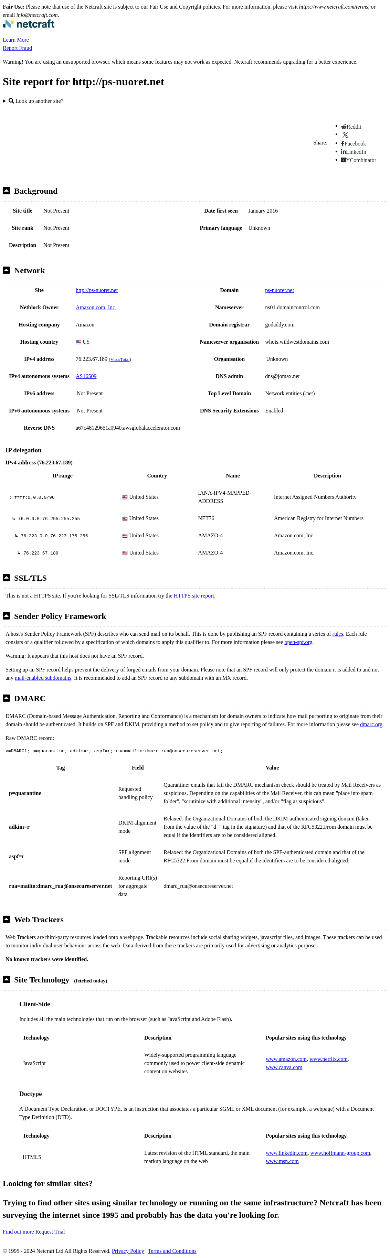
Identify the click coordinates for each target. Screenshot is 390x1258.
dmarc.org (371, 724)
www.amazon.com (286, 1059)
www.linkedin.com (287, 1153)
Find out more (18, 1232)
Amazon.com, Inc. (96, 307)
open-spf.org (298, 642)
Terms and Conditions (172, 1251)
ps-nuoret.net (279, 290)
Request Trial (50, 1232)
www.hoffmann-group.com (340, 1153)
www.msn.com (282, 1161)
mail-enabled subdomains (43, 678)
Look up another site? (36, 101)
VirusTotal (119, 359)
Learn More (16, 40)
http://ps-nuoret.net (97, 290)
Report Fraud (17, 48)
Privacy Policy (128, 1251)
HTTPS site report (194, 596)
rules (338, 634)
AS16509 (86, 376)
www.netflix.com (328, 1059)
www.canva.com (284, 1067)
